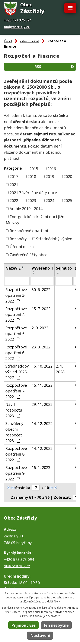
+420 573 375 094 (17, 20)
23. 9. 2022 (41, 346)
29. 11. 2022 (42, 404)
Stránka (22, 487)
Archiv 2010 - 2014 (26, 208)
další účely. (53, 601)
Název (12, 268)
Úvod (8, 41)
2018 (32, 176)
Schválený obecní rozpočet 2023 (14, 432)
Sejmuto (64, 268)
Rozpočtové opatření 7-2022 (16, 391)
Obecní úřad (29, 41)
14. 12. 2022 (42, 423)
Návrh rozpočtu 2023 (13, 410)
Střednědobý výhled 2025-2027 (17, 372)
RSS (54, 66)
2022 (14, 200)
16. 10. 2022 (42, 366)
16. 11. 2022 (42, 385)
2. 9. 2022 (40, 327)
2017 (14, 176)
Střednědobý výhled (54, 238)
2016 (51, 168)
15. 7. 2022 (41, 308)
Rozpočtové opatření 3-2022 (16, 295)
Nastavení (40, 635)
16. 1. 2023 (41, 467)
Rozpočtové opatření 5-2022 (16, 333)
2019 (50, 176)
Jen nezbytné (56, 625)
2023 (32, 200)
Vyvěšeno (42, 268)
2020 (68, 176)
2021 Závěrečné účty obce (33, 192)
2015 (33, 168)
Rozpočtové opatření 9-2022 (16, 473)
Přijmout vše (23, 625)
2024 (50, 200)
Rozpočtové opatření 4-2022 (16, 314)
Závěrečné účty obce (28, 254)
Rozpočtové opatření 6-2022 (16, 352)
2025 (68, 200)
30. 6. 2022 (41, 289)
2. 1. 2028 (60, 369)
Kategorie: (13, 168)
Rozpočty (18, 238)
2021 (14, 184)
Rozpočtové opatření (29, 230)
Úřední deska (22, 246)
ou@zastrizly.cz (17, 27)
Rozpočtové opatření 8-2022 (16, 454)
